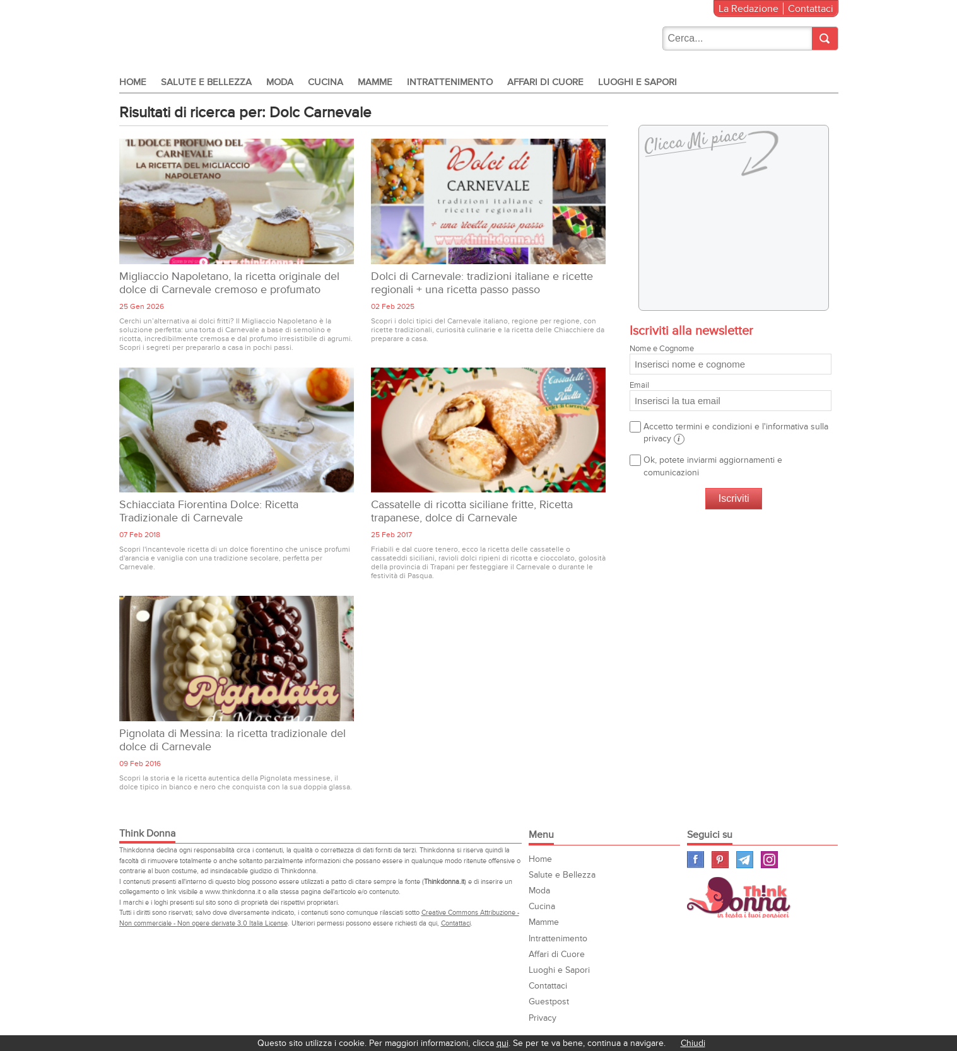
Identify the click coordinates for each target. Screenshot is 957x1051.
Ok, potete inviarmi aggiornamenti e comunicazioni (712, 466)
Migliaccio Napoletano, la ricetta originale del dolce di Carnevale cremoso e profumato (229, 283)
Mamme (375, 82)
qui (502, 1043)
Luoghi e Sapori (637, 82)
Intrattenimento (450, 82)
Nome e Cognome (730, 359)
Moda (279, 82)
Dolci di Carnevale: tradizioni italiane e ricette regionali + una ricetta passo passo (482, 283)
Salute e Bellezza (206, 82)
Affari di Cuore (545, 82)
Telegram (744, 859)
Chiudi (693, 1043)
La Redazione (748, 9)
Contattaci (810, 9)
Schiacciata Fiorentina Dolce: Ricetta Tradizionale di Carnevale (208, 511)
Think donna (203, 34)
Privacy (542, 1018)
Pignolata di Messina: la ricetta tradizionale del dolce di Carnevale (232, 740)
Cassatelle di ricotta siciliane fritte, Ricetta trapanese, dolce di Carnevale (472, 511)
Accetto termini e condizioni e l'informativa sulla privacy (735, 432)
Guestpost (549, 1001)
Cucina (325, 82)
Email (730, 395)
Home (132, 82)
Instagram (769, 859)
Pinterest (720, 859)
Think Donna (740, 897)
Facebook (695, 859)
